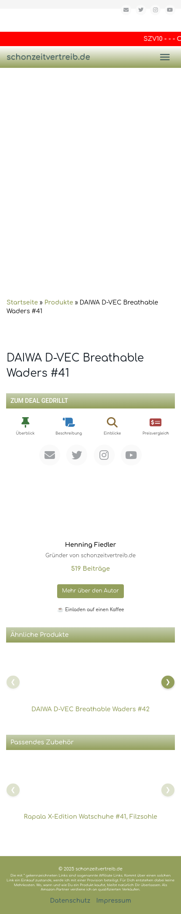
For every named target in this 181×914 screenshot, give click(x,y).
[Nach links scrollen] (13, 682)
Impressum (113, 900)
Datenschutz (70, 900)
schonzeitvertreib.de (48, 57)
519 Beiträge (90, 569)
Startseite (22, 302)
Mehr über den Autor (90, 591)
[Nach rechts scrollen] (167, 682)
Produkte (58, 302)
